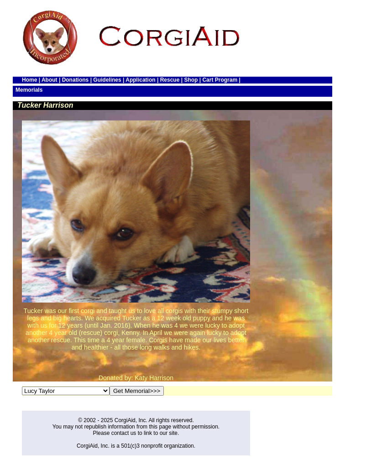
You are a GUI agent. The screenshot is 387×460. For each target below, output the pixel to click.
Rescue (170, 80)
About (50, 80)
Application (140, 80)
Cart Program (219, 80)
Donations (75, 80)
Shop (191, 80)
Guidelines (107, 80)
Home (29, 80)
